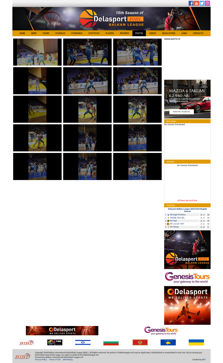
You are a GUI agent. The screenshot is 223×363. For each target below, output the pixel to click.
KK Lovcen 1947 (177, 224)
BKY (204, 359)
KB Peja (173, 221)
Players (110, 33)
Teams (46, 33)
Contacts (198, 33)
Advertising (67, 359)
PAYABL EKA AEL (177, 218)
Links (184, 33)
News (34, 33)
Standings (76, 33)
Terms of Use (55, 359)
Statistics (94, 33)
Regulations (168, 33)
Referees (124, 33)
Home (22, 33)
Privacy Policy (41, 359)
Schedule (60, 33)
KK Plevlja (174, 227)
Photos (139, 33)
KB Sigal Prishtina (178, 214)
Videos (152, 33)
